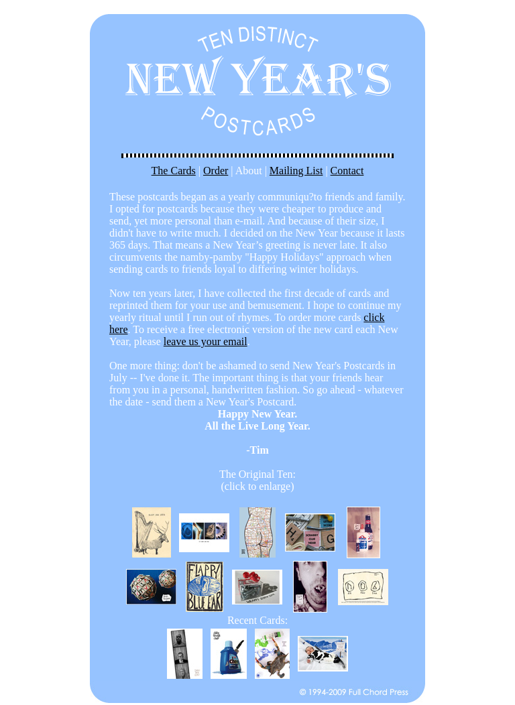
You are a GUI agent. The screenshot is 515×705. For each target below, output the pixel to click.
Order (215, 170)
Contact (347, 170)
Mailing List (296, 170)
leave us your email (205, 341)
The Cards (174, 170)
